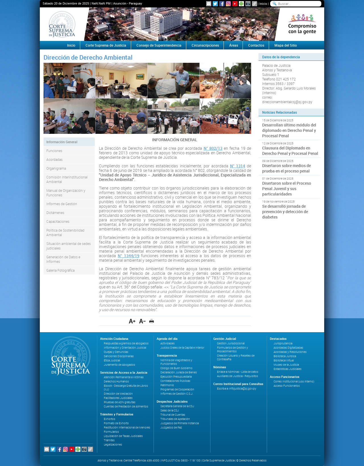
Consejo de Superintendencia (158, 45)
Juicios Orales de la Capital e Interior (182, 347)
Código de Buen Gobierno (176, 368)
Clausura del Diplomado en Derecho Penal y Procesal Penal (290, 150)
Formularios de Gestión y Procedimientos (232, 349)
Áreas (233, 45)
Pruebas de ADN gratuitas (119, 402)
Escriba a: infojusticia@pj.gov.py (236, 388)
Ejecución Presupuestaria (176, 376)
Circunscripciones (205, 45)
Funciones (54, 150)
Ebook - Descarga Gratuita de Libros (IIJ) (126, 387)
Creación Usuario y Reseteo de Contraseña (236, 357)
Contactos (256, 45)
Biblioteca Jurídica (285, 356)
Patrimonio (167, 385)
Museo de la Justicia (286, 365)
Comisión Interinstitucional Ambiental (67, 179)
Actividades (167, 343)
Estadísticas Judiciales (287, 369)
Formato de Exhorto (116, 423)
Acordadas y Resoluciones (290, 352)
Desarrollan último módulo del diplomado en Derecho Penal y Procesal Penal (289, 130)
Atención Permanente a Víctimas (124, 377)
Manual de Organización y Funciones (65, 192)
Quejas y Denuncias (116, 352)
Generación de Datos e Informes (63, 259)
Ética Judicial (112, 360)
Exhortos (109, 419)
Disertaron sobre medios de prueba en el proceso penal (286, 168)
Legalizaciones (113, 444)
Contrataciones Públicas (175, 381)
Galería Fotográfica (60, 270)
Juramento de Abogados (119, 365)
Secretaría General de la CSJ (177, 406)
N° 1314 (237, 165)
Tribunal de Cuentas (172, 415)
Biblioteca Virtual (284, 360)
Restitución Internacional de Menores (127, 427)
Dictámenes (55, 212)
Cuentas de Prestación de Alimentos (126, 406)
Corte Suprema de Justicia (106, 45)
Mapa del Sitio (285, 45)
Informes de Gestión (61, 203)
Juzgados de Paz (171, 427)
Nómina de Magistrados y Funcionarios (176, 362)
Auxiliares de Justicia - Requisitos (237, 376)
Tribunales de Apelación (175, 419)
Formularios (111, 432)
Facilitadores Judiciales (118, 398)
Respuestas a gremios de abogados (126, 343)
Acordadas (54, 159)
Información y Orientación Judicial (125, 347)
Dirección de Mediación (118, 394)
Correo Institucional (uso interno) (294, 381)
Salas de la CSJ (169, 410)
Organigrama (56, 168)
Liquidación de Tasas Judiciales (123, 436)
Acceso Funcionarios (287, 386)
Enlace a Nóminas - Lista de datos (237, 372)
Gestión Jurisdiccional (231, 343)
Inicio (263, 3)
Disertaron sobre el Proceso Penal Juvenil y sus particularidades (286, 188)
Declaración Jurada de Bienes (178, 372)
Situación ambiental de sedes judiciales (68, 245)
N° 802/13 (213, 148)
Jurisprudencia (283, 343)
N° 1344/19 (128, 255)
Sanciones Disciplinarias (119, 356)
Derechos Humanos (116, 381)
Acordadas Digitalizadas (288, 347)
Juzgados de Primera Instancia (179, 423)
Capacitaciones (57, 221)
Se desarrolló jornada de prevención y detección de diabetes (285, 211)
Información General (61, 142)
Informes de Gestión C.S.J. (176, 394)
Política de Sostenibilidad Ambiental (65, 232)
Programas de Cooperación (177, 389)
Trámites (109, 440)
